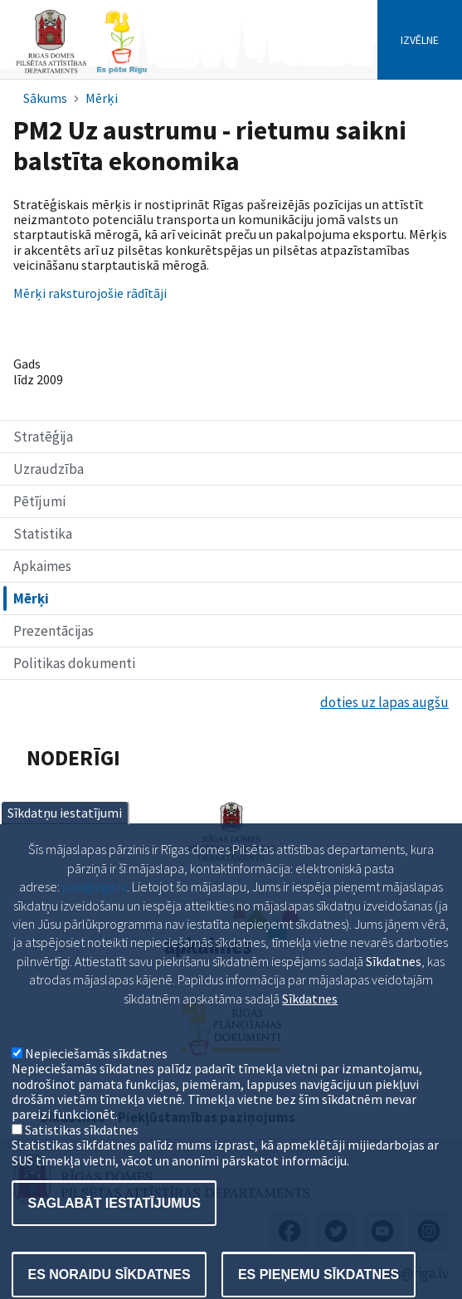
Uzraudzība (48, 469)
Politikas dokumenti (74, 663)
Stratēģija (43, 436)
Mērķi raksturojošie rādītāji (90, 293)
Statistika (42, 534)
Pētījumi (39, 501)
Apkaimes (42, 566)
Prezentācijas (53, 631)
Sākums (45, 98)
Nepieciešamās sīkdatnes (96, 1087)
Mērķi (101, 98)
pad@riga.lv (94, 921)
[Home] (81, 72)
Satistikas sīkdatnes (82, 1163)
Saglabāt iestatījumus (114, 1237)
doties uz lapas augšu (384, 702)
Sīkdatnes (310, 1032)
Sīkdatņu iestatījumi (64, 847)
